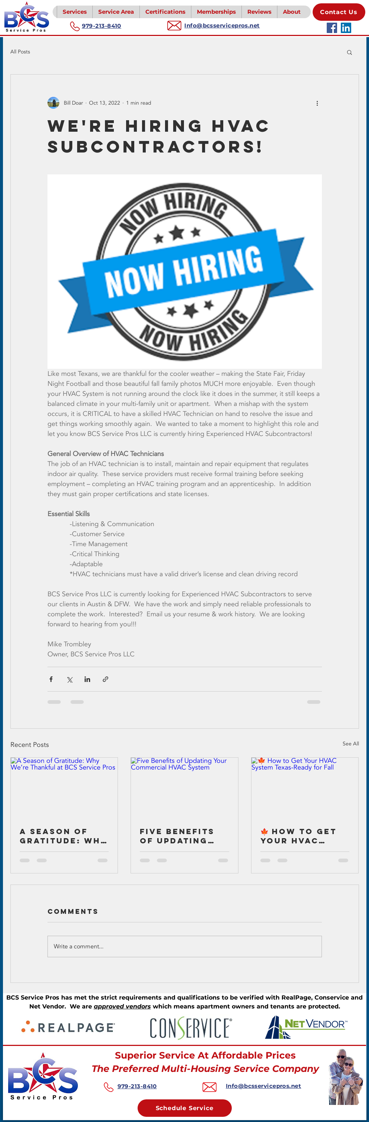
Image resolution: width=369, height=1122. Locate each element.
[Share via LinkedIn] (87, 679)
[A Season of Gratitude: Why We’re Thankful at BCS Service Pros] (64, 788)
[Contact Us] (339, 12)
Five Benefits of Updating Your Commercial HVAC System (177, 836)
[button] (74, 12)
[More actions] (317, 102)
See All (351, 743)
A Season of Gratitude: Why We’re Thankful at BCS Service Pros (64, 836)
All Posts (20, 51)
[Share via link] (105, 679)
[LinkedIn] (346, 28)
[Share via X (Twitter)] (69, 679)
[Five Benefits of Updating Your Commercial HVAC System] (184, 788)
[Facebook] (332, 28)
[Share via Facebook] (51, 679)
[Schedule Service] (185, 1108)
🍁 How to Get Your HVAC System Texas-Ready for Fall (302, 836)
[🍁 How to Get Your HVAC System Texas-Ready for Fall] (305, 788)
